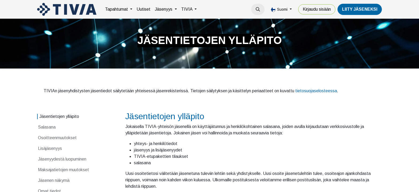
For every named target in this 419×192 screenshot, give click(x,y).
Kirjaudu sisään (317, 9)
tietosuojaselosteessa (316, 91)
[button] (258, 9)
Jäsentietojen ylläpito (59, 116)
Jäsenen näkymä (53, 180)
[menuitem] (118, 9)
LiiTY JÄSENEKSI (359, 9)
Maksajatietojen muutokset (63, 169)
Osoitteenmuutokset (57, 137)
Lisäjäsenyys (50, 148)
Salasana (47, 127)
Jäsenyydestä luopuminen (62, 159)
